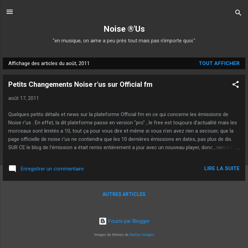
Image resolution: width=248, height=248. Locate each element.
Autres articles (124, 194)
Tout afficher (219, 63)
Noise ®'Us (124, 29)
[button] (235, 85)
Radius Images (142, 234)
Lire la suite (222, 168)
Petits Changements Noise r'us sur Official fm (80, 84)
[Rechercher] (238, 13)
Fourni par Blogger (124, 221)
